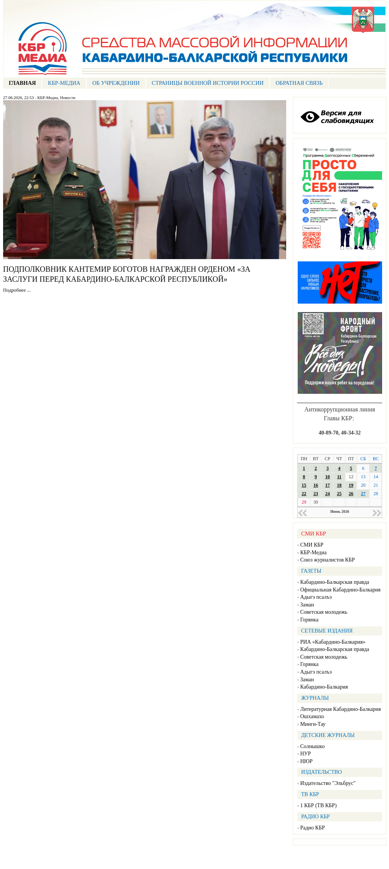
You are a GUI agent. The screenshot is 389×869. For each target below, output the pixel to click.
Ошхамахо (312, 716)
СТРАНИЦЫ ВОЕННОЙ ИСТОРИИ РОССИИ (208, 83)
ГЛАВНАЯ (22, 83)
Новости (68, 97)
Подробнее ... (17, 290)
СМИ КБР (312, 545)
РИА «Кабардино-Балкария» (333, 642)
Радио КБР (312, 828)
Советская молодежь (324, 612)
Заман (307, 605)
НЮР (306, 761)
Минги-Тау (313, 724)
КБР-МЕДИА (64, 83)
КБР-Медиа (47, 97)
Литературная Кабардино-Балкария (340, 709)
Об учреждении (116, 83)
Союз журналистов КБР (327, 560)
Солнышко (312, 746)
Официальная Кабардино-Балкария (340, 590)
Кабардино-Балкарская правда (334, 582)
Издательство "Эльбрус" (328, 783)
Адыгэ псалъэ (316, 597)
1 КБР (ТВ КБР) (318, 805)
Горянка (309, 620)
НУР (305, 754)
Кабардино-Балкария (324, 687)
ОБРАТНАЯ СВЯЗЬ (299, 83)
